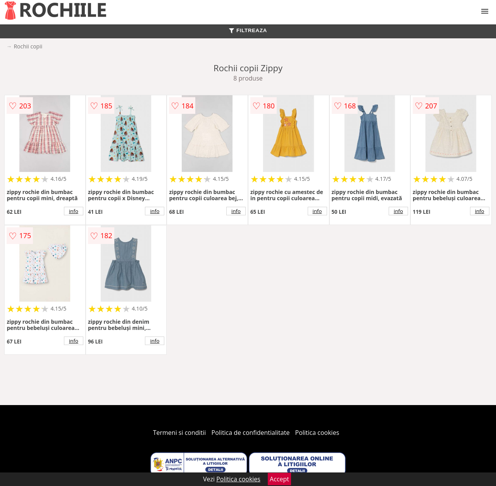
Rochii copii (28, 46)
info (73, 211)
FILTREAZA (248, 30)
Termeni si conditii (179, 432)
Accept (279, 479)
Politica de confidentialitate (251, 432)
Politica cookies (317, 432)
